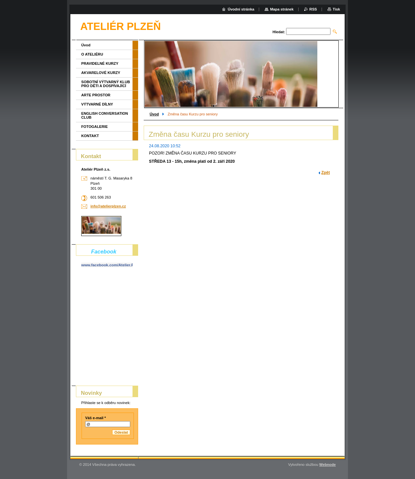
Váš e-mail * (95, 418)
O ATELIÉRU (92, 54)
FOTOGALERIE (94, 127)
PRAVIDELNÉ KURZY (99, 63)
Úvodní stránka (241, 9)
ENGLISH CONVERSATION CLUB (104, 115)
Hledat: (279, 32)
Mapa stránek (282, 9)
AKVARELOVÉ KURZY (100, 73)
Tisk (336, 9)
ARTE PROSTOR (95, 95)
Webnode (327, 465)
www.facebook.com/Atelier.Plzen (111, 265)
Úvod (154, 114)
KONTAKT (90, 136)
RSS (313, 9)
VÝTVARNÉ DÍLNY (97, 104)
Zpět (325, 172)
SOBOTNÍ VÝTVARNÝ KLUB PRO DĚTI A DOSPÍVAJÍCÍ (105, 84)
